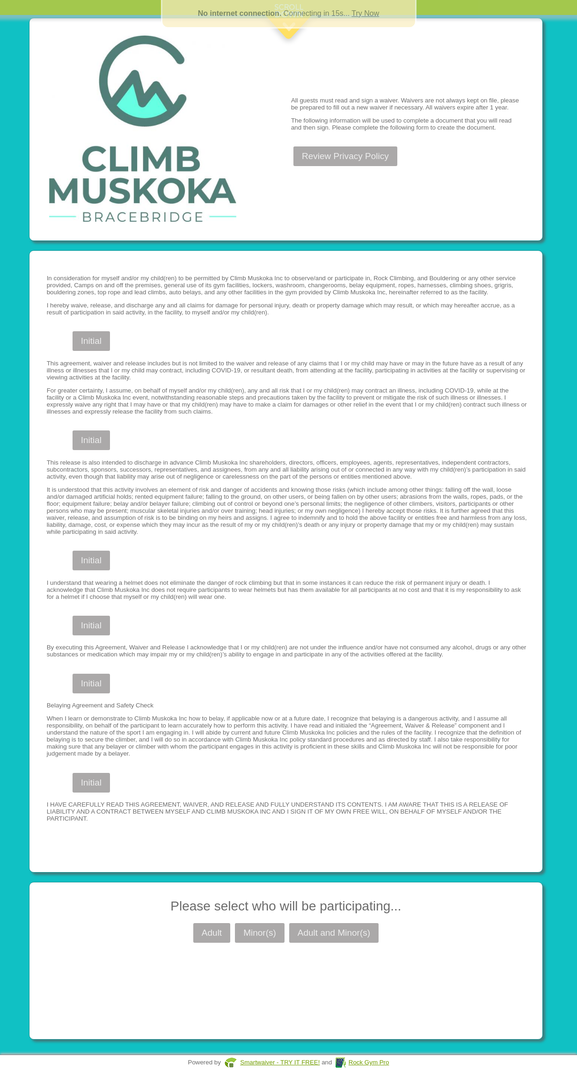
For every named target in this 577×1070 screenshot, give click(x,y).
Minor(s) (259, 933)
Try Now (365, 13)
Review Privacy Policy (345, 156)
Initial (91, 341)
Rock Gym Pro (369, 1062)
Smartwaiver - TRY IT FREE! (280, 1062)
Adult (212, 933)
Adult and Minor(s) (334, 933)
